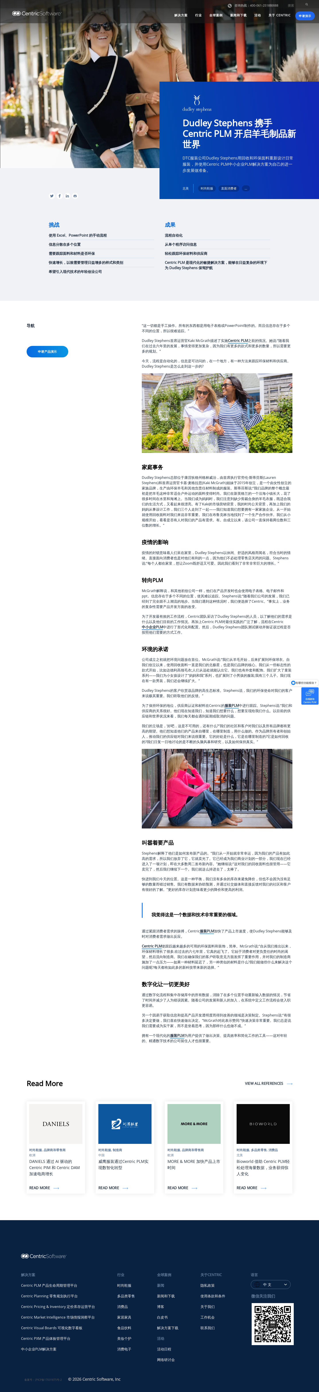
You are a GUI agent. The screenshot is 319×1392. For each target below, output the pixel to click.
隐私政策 (207, 1285)
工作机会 (207, 1317)
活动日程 (164, 1349)
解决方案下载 (167, 1327)
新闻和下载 (238, 15)
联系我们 (207, 1327)
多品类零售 (126, 1296)
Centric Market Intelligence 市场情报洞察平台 (58, 1317)
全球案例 (216, 15)
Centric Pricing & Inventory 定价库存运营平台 (58, 1306)
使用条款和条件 (212, 1296)
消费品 (122, 1306)
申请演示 (305, 16)
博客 (160, 1306)
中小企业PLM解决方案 (38, 1349)
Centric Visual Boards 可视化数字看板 (51, 1327)
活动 (257, 15)
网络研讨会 (166, 1359)
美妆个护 (124, 1338)
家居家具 (124, 1317)
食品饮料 (124, 1327)
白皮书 (162, 1317)
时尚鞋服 (124, 1285)
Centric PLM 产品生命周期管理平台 (49, 1285)
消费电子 (124, 1349)
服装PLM (207, 931)
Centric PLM (238, 340)
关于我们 (207, 1306)
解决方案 (181, 15)
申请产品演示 (47, 351)
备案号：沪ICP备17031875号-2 (43, 1380)
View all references (264, 1083)
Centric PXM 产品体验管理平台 (45, 1338)
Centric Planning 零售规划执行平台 (49, 1296)
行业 (198, 15)
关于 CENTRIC (279, 15)
